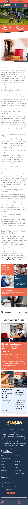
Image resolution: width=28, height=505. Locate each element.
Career (16, 455)
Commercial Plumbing (18, 277)
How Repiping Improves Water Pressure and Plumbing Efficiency (12, 346)
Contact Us (17, 461)
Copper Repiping (7, 290)
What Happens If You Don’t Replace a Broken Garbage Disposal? (7, 393)
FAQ (16, 458)
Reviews (3, 464)
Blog (2, 473)
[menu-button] (25, 5)
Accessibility (18, 464)
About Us (3, 461)
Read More (5, 368)
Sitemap (16, 467)
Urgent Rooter (18, 209)
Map (25, 486)
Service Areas (4, 470)
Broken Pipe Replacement (5, 266)
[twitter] (10, 493)
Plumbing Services (5, 458)
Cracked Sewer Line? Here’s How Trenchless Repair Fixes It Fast (20, 394)
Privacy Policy (18, 470)
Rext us (21, 6)
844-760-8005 (22, 502)
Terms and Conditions (20, 473)
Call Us (16, 6)
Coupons (3, 467)
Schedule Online (6, 502)
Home (2, 455)
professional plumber (15, 129)
